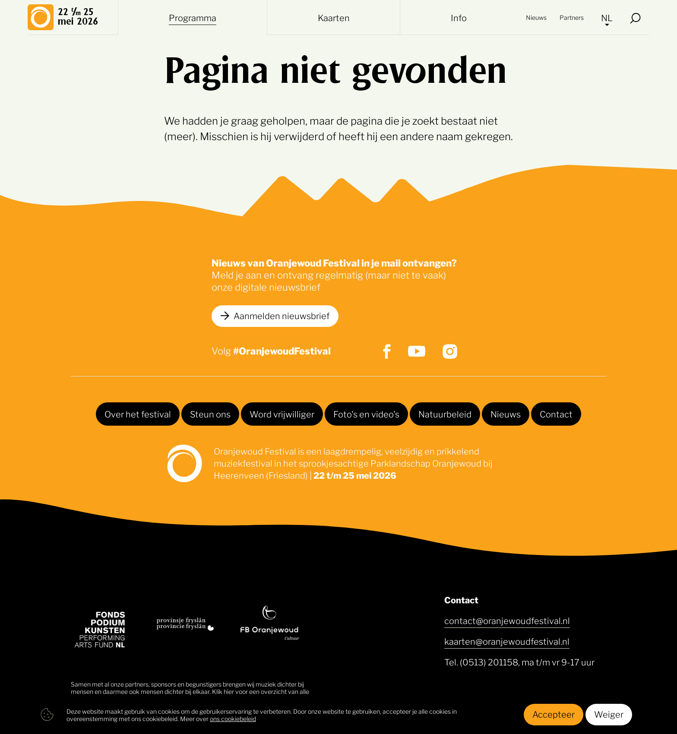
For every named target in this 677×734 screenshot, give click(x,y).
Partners (572, 17)
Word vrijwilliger (282, 414)
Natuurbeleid (444, 414)
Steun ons (210, 414)
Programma (192, 17)
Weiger (608, 714)
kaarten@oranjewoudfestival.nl (506, 641)
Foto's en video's (366, 414)
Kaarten (334, 17)
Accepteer (553, 714)
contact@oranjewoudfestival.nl (507, 620)
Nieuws (536, 17)
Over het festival (137, 414)
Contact (556, 414)
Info (459, 17)
